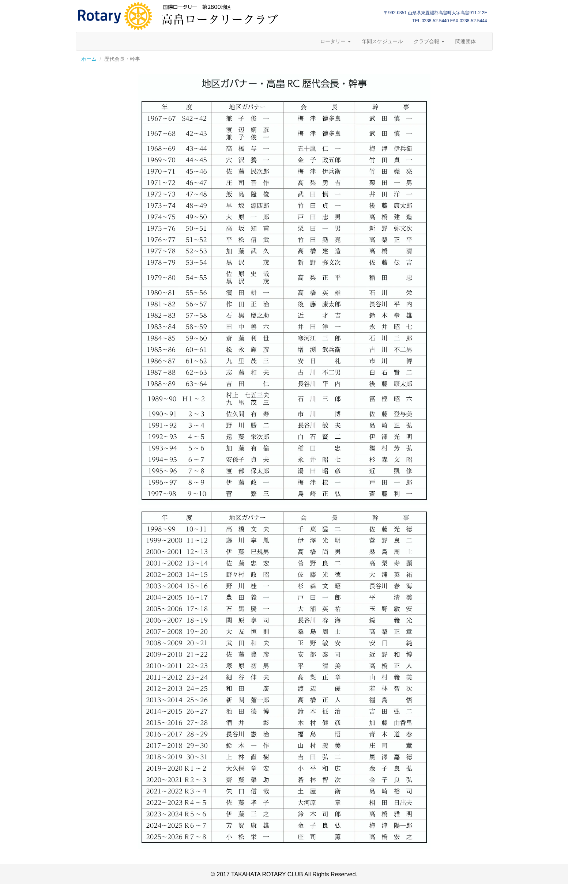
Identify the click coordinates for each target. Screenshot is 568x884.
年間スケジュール (382, 41)
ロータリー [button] (335, 41)
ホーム (89, 59)
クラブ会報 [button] (429, 41)
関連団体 (465, 41)
